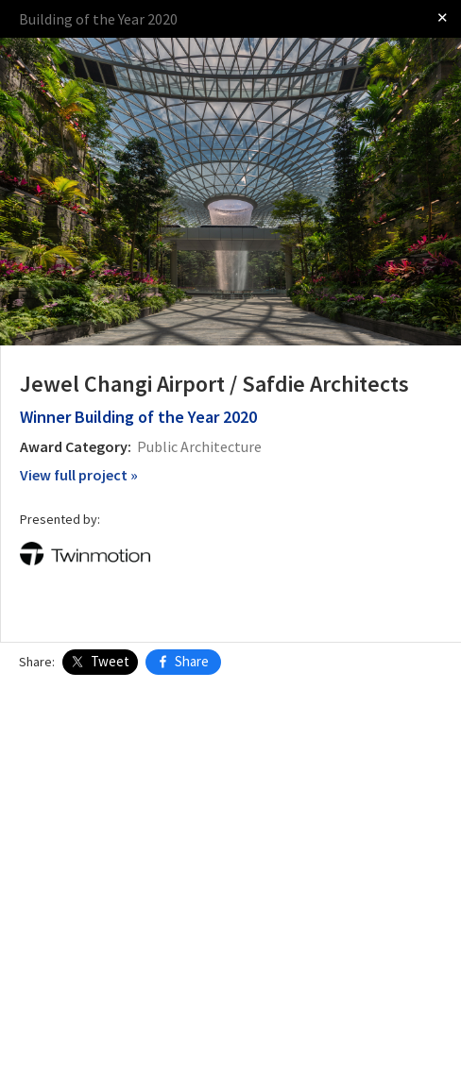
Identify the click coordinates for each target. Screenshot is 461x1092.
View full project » (79, 474)
